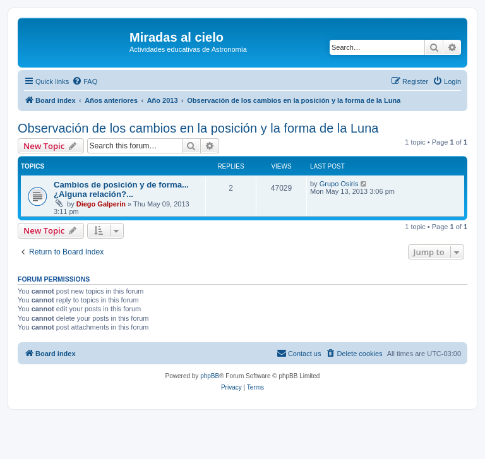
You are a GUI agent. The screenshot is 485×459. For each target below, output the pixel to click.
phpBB (209, 376)
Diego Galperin (101, 204)
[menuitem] (84, 81)
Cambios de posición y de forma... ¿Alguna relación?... (121, 189)
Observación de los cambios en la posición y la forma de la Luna (198, 128)
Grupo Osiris (339, 184)
